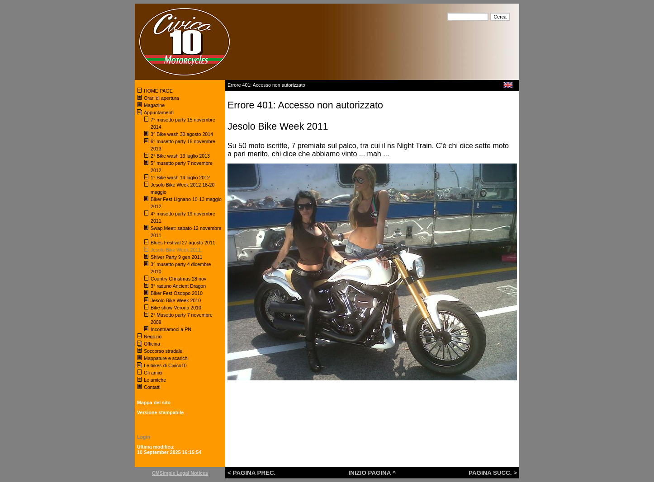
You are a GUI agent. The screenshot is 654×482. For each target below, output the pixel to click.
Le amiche (155, 380)
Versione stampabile (160, 412)
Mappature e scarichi (166, 358)
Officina (152, 343)
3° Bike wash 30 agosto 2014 (182, 134)
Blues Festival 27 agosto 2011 (183, 242)
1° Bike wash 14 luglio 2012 (180, 177)
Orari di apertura (161, 98)
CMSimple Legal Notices (180, 473)
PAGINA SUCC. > (493, 472)
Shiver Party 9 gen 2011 (176, 257)
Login (143, 437)
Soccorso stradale (164, 351)
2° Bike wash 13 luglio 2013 (180, 156)
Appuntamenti (159, 112)
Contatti (152, 387)
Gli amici (153, 372)
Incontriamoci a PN (171, 329)
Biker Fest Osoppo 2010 (177, 293)
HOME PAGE (159, 91)
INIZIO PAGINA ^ (372, 472)
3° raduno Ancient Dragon (178, 286)
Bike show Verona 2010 (177, 307)
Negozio (152, 336)
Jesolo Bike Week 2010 (176, 300)
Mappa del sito (154, 402)
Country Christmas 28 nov (178, 278)
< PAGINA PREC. (251, 472)
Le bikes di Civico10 (165, 365)
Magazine (154, 105)
